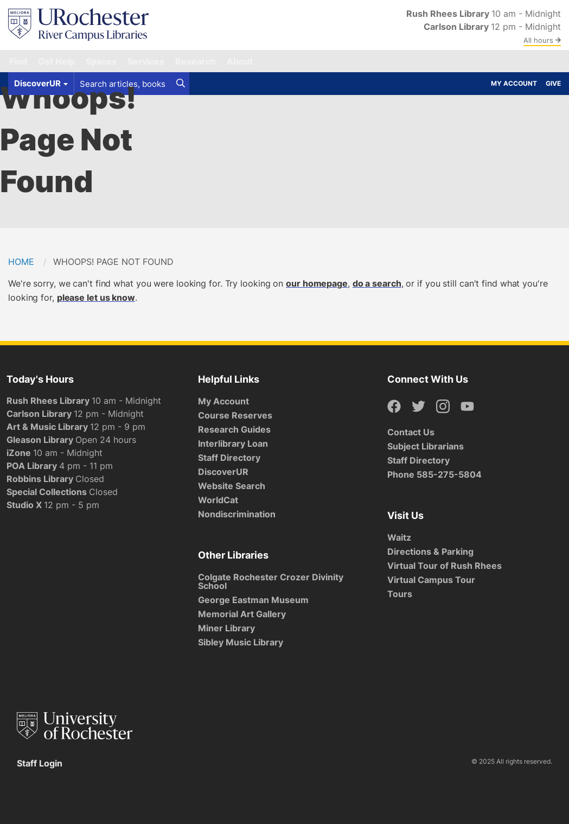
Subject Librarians (425, 446)
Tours (399, 594)
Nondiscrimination (237, 514)
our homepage (317, 283)
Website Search (231, 486)
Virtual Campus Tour (431, 580)
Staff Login (39, 763)
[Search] (180, 83)
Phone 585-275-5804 (434, 474)
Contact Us (410, 432)
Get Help (56, 61)
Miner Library (226, 628)
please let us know (96, 297)
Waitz (399, 537)
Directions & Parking (430, 551)
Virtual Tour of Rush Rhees (444, 566)
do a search (377, 283)
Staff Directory (229, 458)
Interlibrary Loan (233, 443)
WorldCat (218, 500)
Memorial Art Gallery (242, 614)
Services (145, 61)
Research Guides (234, 429)
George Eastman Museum (253, 600)
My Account (514, 83)
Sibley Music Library (240, 642)
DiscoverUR (223, 472)
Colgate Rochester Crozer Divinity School (270, 581)
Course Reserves (235, 415)
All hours (542, 40)
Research (195, 61)
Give (553, 83)
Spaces (101, 61)
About (240, 61)
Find (18, 61)
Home (21, 262)
